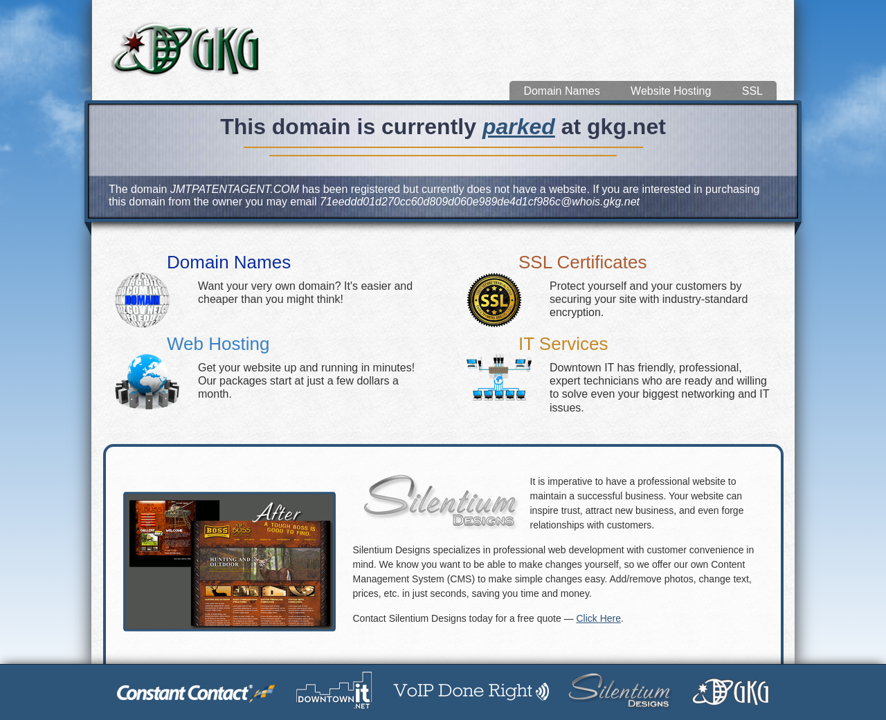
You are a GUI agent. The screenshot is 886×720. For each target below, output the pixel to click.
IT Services (563, 343)
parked (518, 126)
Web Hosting (218, 343)
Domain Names (561, 91)
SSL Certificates (582, 262)
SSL (752, 91)
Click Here (598, 618)
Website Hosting (671, 91)
